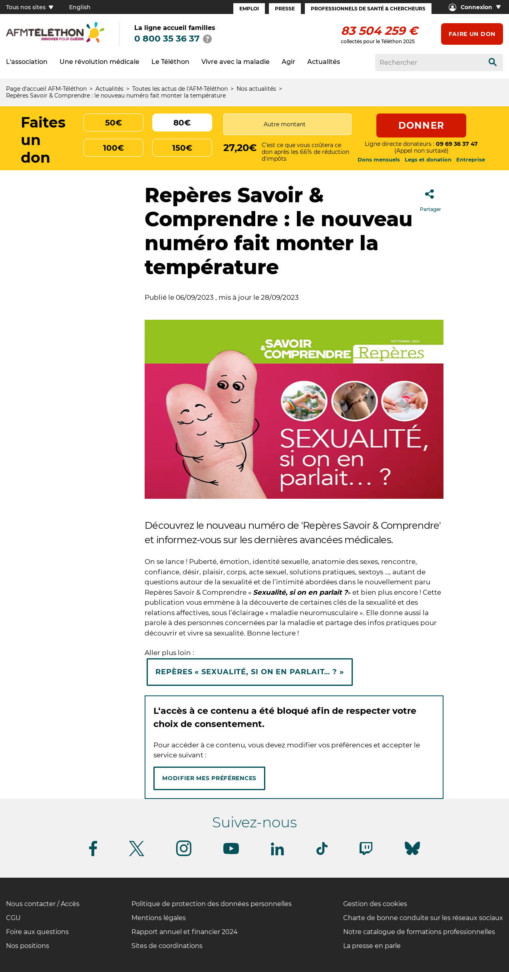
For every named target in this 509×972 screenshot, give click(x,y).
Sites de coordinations (167, 946)
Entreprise (470, 159)
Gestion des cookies (375, 904)
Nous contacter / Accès (43, 904)
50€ (113, 122)
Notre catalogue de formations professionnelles (419, 932)
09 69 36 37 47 (457, 143)
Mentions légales (158, 918)
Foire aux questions (37, 932)
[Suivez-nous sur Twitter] (136, 854)
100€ (113, 148)
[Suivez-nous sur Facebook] (93, 854)
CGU (13, 918)
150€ (182, 148)
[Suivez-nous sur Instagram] (183, 854)
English (80, 7)
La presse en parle (372, 946)
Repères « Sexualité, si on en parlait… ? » (249, 671)
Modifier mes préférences (209, 778)
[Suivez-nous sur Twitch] (366, 853)
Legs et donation (428, 159)
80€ (182, 122)
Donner (421, 125)
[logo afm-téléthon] (55, 41)
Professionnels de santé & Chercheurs (368, 9)
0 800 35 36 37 (167, 38)
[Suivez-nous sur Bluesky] (412, 855)
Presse (285, 9)
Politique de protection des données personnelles (211, 904)
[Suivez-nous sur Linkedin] (277, 853)
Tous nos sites (29, 7)
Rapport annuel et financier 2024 (184, 932)
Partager (430, 198)
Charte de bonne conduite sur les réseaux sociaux (423, 918)
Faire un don (472, 34)
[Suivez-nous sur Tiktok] (322, 853)
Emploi (249, 9)
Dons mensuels (379, 159)
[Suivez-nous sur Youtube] (231, 852)
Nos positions (27, 946)
